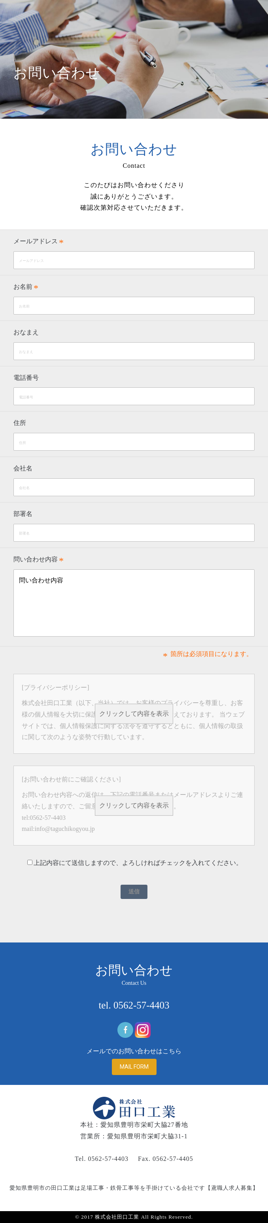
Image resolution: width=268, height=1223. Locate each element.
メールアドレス (35, 241)
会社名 (22, 468)
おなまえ (26, 332)
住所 (19, 422)
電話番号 (26, 377)
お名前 (22, 286)
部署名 (22, 513)
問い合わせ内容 (35, 559)
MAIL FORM (134, 1067)
